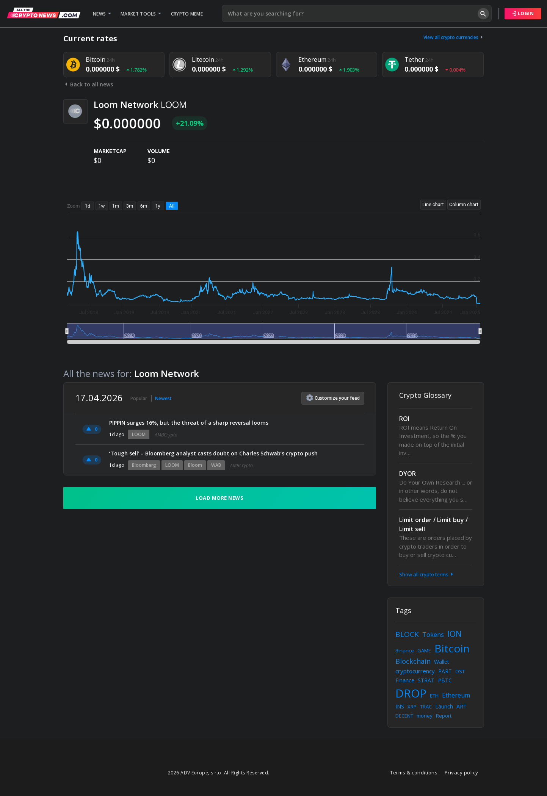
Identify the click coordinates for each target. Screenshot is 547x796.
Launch (444, 706)
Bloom (195, 465)
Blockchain (413, 661)
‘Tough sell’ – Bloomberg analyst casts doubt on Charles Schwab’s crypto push (213, 453)
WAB (216, 465)
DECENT (404, 715)
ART (461, 706)
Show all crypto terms (427, 574)
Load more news (219, 497)
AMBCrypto (166, 435)
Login (523, 13)
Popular (138, 398)
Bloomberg (144, 465)
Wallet (441, 661)
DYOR (407, 473)
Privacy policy (461, 772)
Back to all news (88, 84)
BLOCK (407, 634)
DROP (410, 693)
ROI (404, 418)
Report (443, 715)
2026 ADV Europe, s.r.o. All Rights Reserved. (219, 772)
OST (460, 671)
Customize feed (333, 397)
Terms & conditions (413, 772)
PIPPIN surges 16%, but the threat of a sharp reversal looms (188, 422)
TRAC (426, 706)
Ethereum (456, 695)
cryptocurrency (415, 671)
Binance (404, 650)
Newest (163, 398)
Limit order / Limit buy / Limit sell (433, 524)
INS (399, 706)
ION (454, 634)
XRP (412, 706)
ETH (434, 695)
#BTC (445, 680)
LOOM (139, 434)
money (425, 715)
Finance (404, 680)
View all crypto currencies (453, 37)
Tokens (433, 634)
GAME (424, 650)
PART (445, 671)
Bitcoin (452, 648)
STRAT (426, 680)
